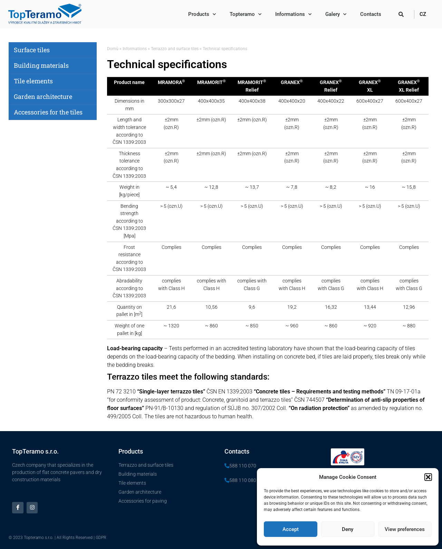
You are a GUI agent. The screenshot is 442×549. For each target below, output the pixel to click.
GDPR (101, 537)
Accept (290, 529)
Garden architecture (43, 96)
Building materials (41, 65)
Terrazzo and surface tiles (175, 48)
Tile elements (33, 81)
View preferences (405, 529)
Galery (335, 14)
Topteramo (245, 14)
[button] (428, 477)
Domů (112, 48)
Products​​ (202, 14)
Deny (347, 529)
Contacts (370, 14)
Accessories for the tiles (48, 112)
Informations (293, 14)
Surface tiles (32, 50)
